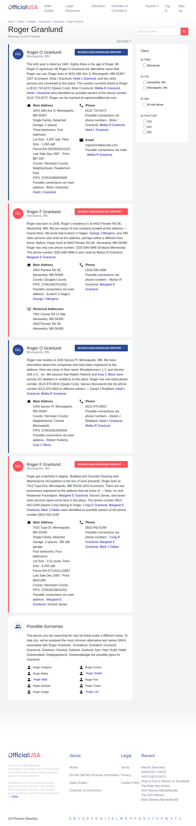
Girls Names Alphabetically (159, 790)
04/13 (162, 776)
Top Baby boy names (155, 785)
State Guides (49, 8)
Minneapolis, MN (157, 87)
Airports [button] (150, 6)
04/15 (145, 776)
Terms (125, 767)
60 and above (155, 104)
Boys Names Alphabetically (159, 799)
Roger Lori (88, 692)
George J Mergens (102, 233)
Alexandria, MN (156, 82)
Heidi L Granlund (84, 78)
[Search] (158, 31)
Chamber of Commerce (120, 8)
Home (74, 767)
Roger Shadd (90, 673)
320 (149, 121)
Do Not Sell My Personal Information (94, 775)
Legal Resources (73, 8)
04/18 (145, 772)
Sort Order (123, 41)
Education (98, 6)
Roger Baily (37, 679)
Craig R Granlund (95, 505)
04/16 (162, 772)
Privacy (126, 775)
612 (149, 127)
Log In (167, 8)
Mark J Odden (50, 510)
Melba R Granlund (107, 88)
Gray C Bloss (107, 374)
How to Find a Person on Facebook (165, 781)
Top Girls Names (152, 795)
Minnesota (153, 65)
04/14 (153, 776)
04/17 (153, 772)
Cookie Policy (130, 782)
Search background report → (101, 52)
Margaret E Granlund (41, 257)
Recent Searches (153, 767)
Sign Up (182, 8)
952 (149, 132)
